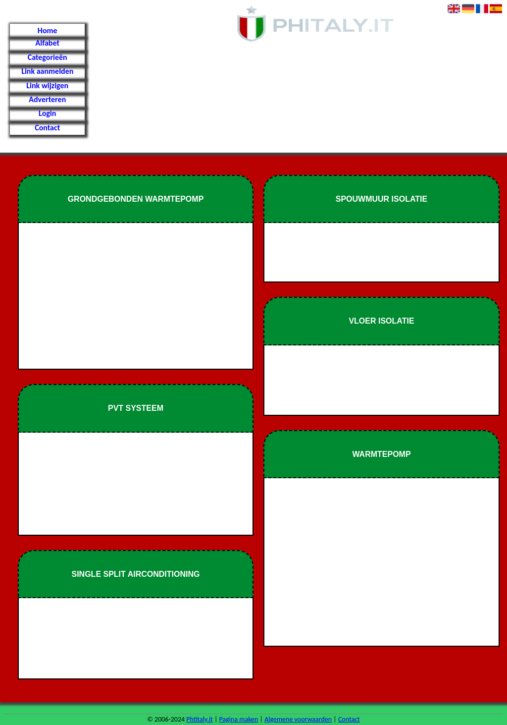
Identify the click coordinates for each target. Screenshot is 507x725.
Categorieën (47, 57)
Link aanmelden (47, 71)
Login (47, 113)
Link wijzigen (47, 85)
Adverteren (47, 99)
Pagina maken (238, 719)
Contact (47, 127)
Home (47, 30)
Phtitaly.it (199, 719)
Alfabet (47, 43)
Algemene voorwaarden (298, 719)
